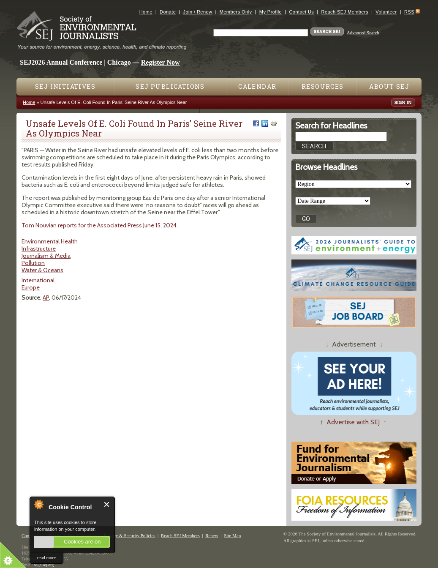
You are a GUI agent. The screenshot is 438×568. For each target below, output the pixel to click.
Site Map (232, 535)
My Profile (270, 11)
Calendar (257, 86)
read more (46, 557)
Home (145, 11)
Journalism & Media (46, 255)
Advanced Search (363, 32)
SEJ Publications (170, 86)
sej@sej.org (44, 565)
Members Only (236, 11)
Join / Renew (197, 11)
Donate (168, 11)
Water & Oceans (42, 270)
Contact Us (301, 11)
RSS (409, 11)
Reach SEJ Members (344, 11)
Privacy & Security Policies (129, 535)
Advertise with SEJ (353, 422)
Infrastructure (39, 248)
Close (107, 504)
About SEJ (389, 86)
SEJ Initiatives (65, 86)
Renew (211, 535)
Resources (323, 86)
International (38, 280)
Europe (31, 287)
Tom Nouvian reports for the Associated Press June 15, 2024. (100, 225)
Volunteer (386, 11)
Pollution (33, 263)
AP (46, 297)
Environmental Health (50, 241)
